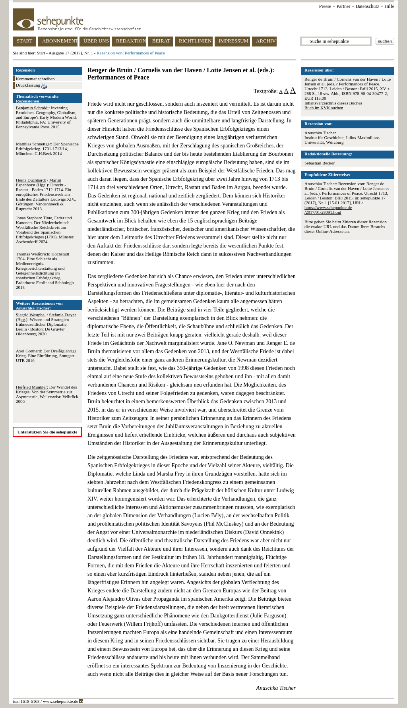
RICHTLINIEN (195, 41)
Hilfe (389, 6)
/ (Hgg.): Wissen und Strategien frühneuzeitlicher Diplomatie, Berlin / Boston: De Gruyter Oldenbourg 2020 (46, 324)
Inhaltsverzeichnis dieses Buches (333, 103)
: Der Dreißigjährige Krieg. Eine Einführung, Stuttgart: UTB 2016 (46, 355)
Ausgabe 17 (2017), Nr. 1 (70, 52)
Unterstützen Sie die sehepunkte (47, 431)
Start (41, 52)
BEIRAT (161, 41)
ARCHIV (266, 41)
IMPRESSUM (233, 41)
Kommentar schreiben (35, 78)
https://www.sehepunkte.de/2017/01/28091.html (328, 210)
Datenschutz (367, 6)
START (24, 41)
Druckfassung (31, 86)
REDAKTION (131, 41)
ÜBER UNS (96, 41)
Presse (325, 6)
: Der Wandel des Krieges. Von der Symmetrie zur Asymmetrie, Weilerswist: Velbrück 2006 (47, 394)
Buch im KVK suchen (323, 107)
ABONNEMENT (60, 41)
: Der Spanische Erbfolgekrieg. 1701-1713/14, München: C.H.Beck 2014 (47, 148)
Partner (344, 6)
